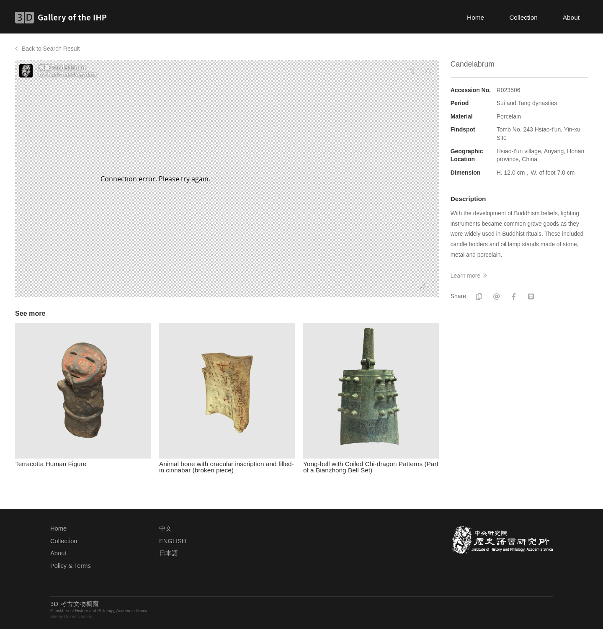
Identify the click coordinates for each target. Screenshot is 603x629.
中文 (165, 528)
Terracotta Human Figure (50, 463)
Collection (523, 17)
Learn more (466, 275)
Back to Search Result (51, 48)
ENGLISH (172, 541)
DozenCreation (78, 616)
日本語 (168, 553)
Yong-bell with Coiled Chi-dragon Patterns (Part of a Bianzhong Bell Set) (370, 467)
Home (475, 17)
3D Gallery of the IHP (63, 17)
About (571, 17)
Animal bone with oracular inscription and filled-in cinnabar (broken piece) (226, 467)
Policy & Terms (70, 565)
